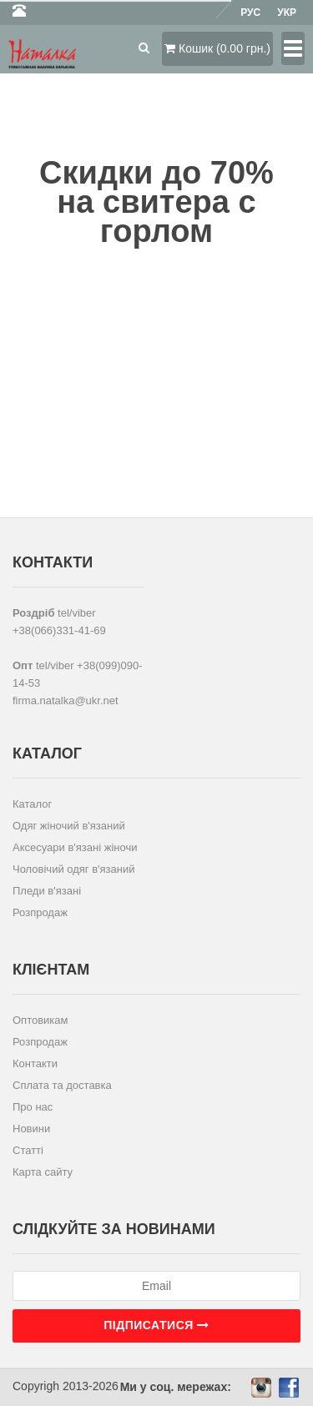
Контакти (35, 1063)
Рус (250, 12)
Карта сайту (43, 1172)
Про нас (33, 1107)
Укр (286, 12)
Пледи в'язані (47, 890)
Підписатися (156, 1325)
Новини (31, 1128)
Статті (28, 1150)
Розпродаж (40, 912)
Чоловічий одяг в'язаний (74, 869)
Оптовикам (40, 1020)
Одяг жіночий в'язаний (69, 825)
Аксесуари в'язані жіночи (75, 847)
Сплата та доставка (62, 1085)
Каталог (32, 804)
